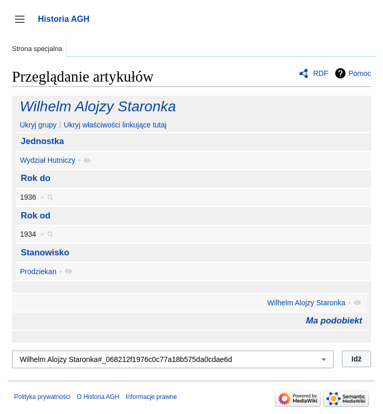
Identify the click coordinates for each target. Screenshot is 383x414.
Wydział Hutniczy (47, 160)
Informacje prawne (151, 396)
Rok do (35, 178)
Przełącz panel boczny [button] (23, 24)
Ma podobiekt (334, 321)
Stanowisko (45, 252)
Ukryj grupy (38, 125)
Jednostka (42, 141)
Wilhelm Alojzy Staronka (98, 106)
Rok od (35, 216)
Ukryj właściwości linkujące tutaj (115, 125)
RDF (320, 73)
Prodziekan (38, 271)
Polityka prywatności (42, 396)
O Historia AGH (98, 396)
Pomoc (359, 73)
